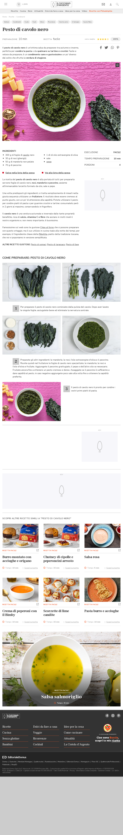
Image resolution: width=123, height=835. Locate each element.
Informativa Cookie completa (86, 771)
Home (4, 17)
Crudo (27, 22)
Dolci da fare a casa (54, 11)
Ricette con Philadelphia (100, 11)
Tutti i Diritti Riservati (60, 771)
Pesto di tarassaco (56, 244)
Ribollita (43, 234)
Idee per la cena (72, 11)
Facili (34, 22)
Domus (5, 762)
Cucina (23, 11)
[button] (101, 47)
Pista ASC (95, 762)
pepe (49, 161)
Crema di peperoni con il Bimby (19, 613)
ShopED (14, 765)
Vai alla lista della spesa (57, 172)
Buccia (114, 737)
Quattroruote (38, 762)
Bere (30, 11)
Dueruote (13, 762)
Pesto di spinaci (38, 244)
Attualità (38, 11)
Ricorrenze (51, 22)
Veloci (42, 22)
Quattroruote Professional (109, 762)
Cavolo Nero (87, 22)
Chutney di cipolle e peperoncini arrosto (58, 559)
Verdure (6, 22)
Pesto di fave (72, 244)
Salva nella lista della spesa (20, 172)
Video (84, 11)
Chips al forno (47, 227)
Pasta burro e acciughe (101, 611)
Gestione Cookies (104, 771)
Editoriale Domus (73, 762)
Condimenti (20, 17)
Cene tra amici (63, 22)
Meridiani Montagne (25, 762)
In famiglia (75, 22)
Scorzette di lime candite (56, 613)
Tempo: (11, 568)
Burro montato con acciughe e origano (16, 559)
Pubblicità (6, 765)
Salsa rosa (91, 557)
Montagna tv (85, 762)
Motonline (61, 762)
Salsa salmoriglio (61, 697)
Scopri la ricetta (31, 568)
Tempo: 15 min (61, 703)
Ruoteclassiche (50, 762)
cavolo (26, 155)
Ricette (14, 11)
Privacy (72, 771)
